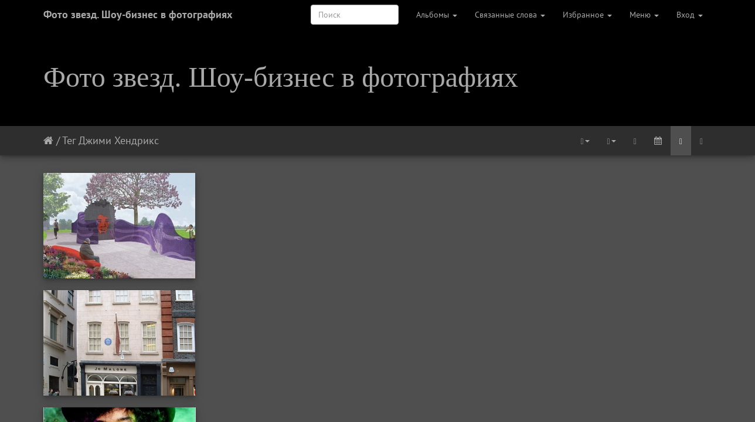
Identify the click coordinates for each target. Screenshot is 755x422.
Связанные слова (510, 14)
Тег (69, 140)
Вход (689, 14)
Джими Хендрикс (119, 140)
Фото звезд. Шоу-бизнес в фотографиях (137, 14)
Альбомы (436, 14)
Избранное (587, 14)
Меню (644, 14)
